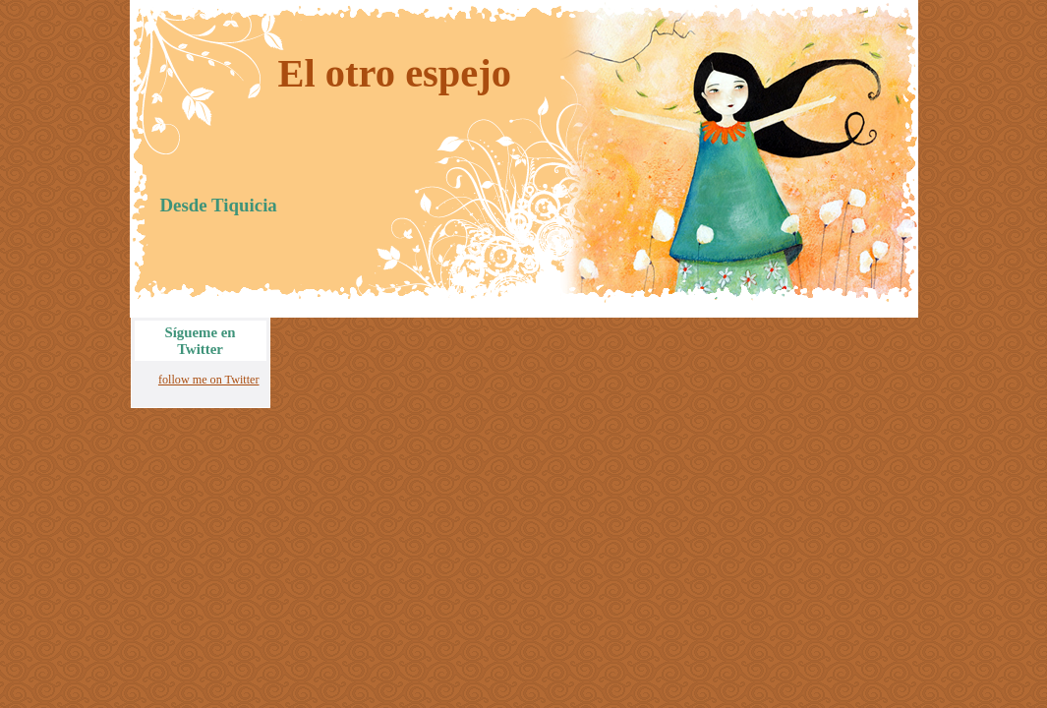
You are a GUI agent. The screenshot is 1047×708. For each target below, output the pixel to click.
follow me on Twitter (209, 379)
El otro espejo (395, 73)
